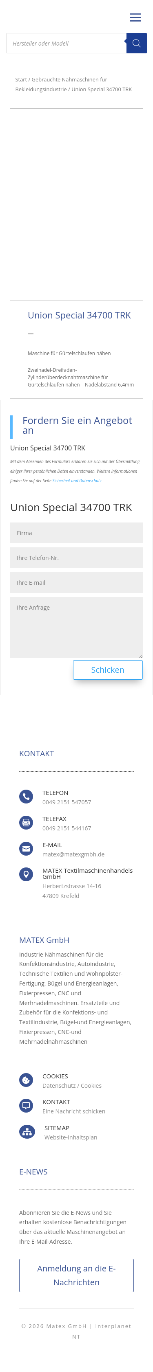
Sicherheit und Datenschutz (77, 480)
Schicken (107, 669)
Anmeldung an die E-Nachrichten (76, 1275)
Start (21, 79)
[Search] (136, 43)
